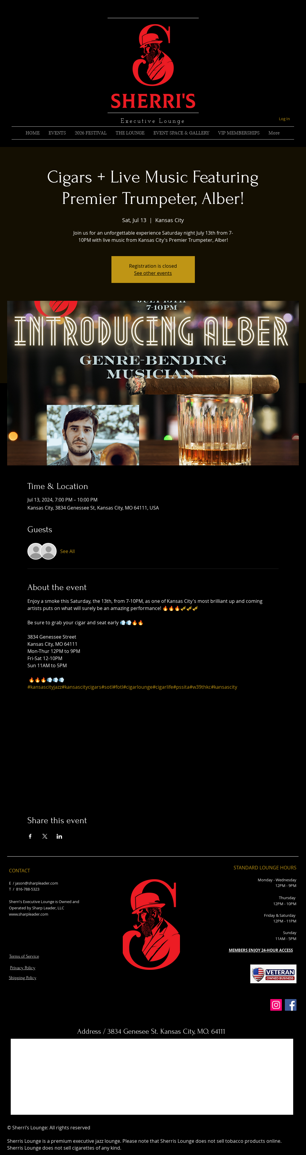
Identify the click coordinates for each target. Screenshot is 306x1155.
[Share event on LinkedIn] (59, 836)
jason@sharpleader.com (36, 883)
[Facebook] (290, 1005)
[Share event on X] (45, 836)
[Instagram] (276, 1005)
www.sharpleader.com (28, 914)
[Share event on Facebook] (30, 836)
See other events (153, 273)
